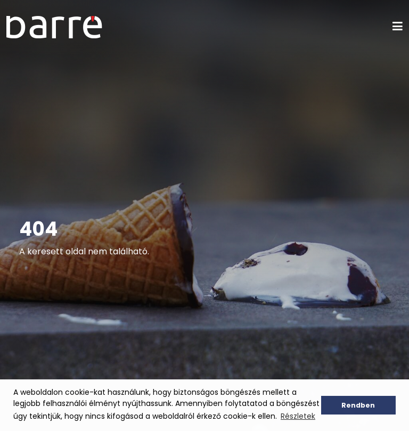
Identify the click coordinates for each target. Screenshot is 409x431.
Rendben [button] (358, 405)
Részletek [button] (298, 416)
